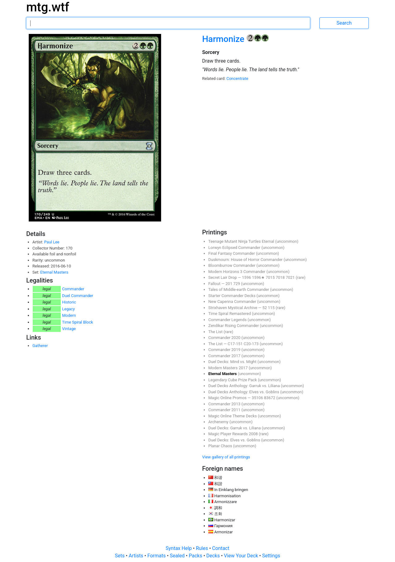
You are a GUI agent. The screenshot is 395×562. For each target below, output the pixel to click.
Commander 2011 (224, 409)
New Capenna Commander (232, 301)
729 (237, 283)
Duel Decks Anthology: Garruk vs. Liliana (244, 385)
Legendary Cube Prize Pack (233, 380)
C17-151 (236, 343)
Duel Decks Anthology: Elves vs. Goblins (244, 392)
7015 (271, 277)
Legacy (68, 309)
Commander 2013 (224, 404)
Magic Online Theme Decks (233, 416)
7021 (291, 277)
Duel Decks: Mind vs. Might (232, 361)
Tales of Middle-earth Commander (239, 289)
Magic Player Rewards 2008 (233, 434)
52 (265, 307)
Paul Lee (52, 242)
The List (215, 331)
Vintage (69, 328)
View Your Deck (241, 556)
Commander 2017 (224, 355)
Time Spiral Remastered (230, 313)
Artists (136, 556)
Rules (202, 548)
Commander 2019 (224, 349)
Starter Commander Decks (232, 295)
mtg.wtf (47, 7)
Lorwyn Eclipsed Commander (234, 247)
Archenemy (218, 421)
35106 (258, 397)
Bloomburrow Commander (232, 265)
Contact (220, 548)
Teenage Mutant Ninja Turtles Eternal (241, 241)
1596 (247, 277)
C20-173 (252, 343)
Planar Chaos (220, 446)
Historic (69, 302)
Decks (213, 556)
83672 (270, 397)
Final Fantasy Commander (232, 253)
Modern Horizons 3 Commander (237, 271)
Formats (157, 556)
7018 (280, 277)
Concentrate (237, 78)
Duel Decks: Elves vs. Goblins (234, 440)
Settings (271, 556)
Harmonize (224, 39)
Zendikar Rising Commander (234, 325)
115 (272, 307)
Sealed (178, 556)
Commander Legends (227, 319)
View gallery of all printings (226, 457)
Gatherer (40, 345)
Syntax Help (179, 548)
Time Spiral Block (77, 322)
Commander (73, 289)
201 (229, 283)
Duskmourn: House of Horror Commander (246, 259)
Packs (196, 556)
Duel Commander (77, 295)
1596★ (259, 277)
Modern (69, 315)
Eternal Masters (54, 272)
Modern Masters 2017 (228, 368)
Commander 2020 (224, 337)
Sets (120, 556)
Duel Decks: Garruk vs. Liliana (235, 428)
